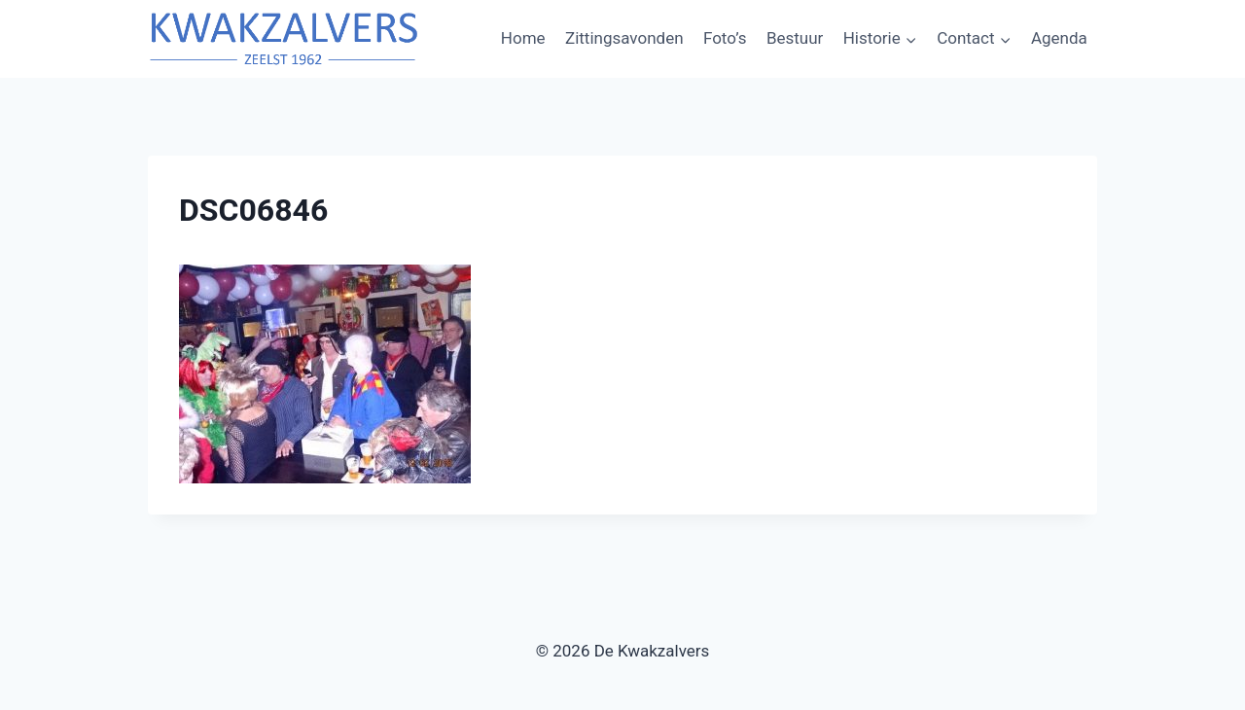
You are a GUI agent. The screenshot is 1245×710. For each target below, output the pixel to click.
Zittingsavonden (624, 38)
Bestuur (794, 38)
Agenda (1059, 38)
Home (523, 38)
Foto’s (725, 38)
